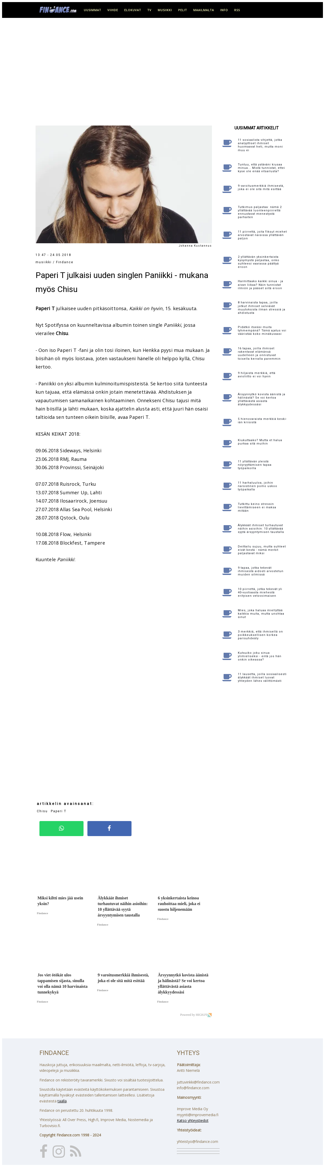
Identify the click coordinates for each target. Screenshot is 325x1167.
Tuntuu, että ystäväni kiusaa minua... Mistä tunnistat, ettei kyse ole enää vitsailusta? (261, 168)
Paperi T (58, 811)
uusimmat (92, 10)
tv (149, 10)
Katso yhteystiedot (193, 1120)
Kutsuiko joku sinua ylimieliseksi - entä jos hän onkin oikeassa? (259, 656)
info (224, 10)
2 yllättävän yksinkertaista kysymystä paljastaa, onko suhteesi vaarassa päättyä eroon (258, 262)
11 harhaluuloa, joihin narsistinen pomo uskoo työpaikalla (257, 486)
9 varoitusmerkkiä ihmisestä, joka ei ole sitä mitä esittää (261, 187)
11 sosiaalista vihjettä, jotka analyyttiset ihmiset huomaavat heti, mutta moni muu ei (260, 145)
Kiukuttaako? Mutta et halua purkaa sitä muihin (260, 442)
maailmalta (203, 10)
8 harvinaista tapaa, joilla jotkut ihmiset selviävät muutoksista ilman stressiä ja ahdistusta (261, 308)
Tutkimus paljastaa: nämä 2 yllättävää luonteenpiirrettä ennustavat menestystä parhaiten (260, 212)
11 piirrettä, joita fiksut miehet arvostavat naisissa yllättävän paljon (262, 235)
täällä (62, 1101)
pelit (182, 10)
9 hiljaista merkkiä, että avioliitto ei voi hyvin (256, 374)
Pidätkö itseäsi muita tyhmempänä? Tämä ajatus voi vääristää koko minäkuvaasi (262, 330)
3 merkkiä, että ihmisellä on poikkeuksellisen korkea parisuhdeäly (260, 635)
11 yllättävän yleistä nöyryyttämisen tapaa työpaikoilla (255, 465)
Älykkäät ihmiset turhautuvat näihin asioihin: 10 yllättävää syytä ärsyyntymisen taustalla (261, 529)
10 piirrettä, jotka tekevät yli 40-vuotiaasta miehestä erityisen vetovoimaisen (260, 592)
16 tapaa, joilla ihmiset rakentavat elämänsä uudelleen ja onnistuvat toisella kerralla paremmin (259, 353)
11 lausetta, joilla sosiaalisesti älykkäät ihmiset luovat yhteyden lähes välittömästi (262, 677)
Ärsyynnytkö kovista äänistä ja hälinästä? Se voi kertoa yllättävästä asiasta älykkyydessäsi (261, 399)
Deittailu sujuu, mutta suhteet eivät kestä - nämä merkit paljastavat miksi (262, 550)
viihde (112, 10)
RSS (237, 10)
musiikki (165, 10)
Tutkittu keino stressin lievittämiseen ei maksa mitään (257, 507)
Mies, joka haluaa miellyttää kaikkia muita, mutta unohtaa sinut (261, 614)
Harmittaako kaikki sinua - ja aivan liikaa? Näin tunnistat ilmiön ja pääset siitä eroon (260, 285)
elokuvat (132, 10)
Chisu (42, 811)
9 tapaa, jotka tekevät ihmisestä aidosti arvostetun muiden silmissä (260, 571)
